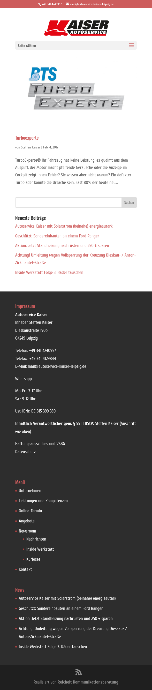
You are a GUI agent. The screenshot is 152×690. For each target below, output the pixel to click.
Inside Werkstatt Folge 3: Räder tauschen (49, 272)
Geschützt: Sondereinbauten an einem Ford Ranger (57, 236)
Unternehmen (30, 490)
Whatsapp (23, 378)
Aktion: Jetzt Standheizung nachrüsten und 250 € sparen (62, 245)
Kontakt (25, 569)
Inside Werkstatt (40, 549)
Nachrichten (36, 539)
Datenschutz (25, 451)
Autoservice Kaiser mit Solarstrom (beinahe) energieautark (64, 226)
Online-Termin (30, 510)
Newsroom (27, 531)
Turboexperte (27, 137)
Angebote (27, 521)
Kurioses (33, 559)
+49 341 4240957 (42, 350)
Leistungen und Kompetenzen (43, 500)
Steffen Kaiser (30, 147)
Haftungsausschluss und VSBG (40, 443)
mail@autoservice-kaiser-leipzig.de (57, 366)
